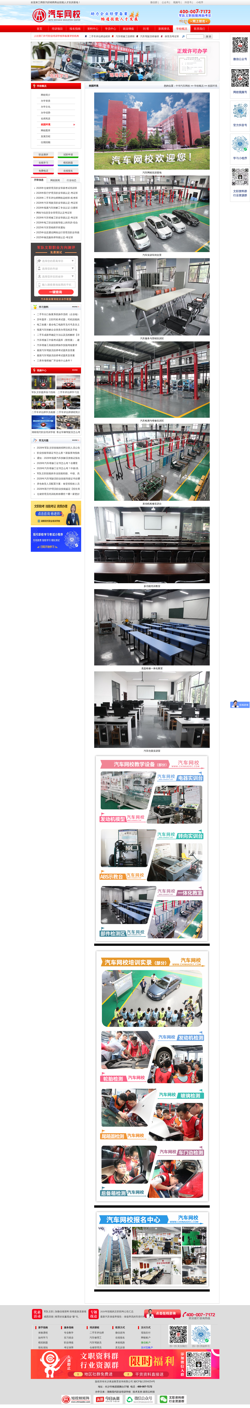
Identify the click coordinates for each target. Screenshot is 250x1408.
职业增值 (68, 1342)
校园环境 (45, 124)
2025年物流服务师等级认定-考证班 (54, 237)
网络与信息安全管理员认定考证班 (54, 212)
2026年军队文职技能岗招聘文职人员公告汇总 (58, 448)
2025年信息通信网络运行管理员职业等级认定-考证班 (58, 233)
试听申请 (68, 154)
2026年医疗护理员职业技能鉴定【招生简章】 (58, 489)
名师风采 (45, 118)
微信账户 (145, 1342)
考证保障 (68, 1347)
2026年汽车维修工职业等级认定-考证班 (57, 217)
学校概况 (181, 28)
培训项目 (57, 28)
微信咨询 (120, 1332)
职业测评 (43, 154)
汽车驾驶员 (96, 1342)
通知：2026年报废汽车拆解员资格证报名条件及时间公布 (58, 459)
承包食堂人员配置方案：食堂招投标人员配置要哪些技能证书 (58, 484)
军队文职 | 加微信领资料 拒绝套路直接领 (65, 1311)
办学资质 (45, 100)
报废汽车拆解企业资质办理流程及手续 (57, 329)
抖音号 (188, 2)
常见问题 (43, 440)
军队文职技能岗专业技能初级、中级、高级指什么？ (58, 474)
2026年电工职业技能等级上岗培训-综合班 (57, 223)
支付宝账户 (147, 1347)
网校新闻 (55, 180)
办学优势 (45, 112)
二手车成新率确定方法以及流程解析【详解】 (58, 335)
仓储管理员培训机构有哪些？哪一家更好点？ (58, 495)
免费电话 (43, 170)
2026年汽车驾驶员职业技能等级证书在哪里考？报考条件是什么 (58, 479)
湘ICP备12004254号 (144, 1381)
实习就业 (68, 1337)
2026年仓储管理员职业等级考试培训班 (56, 188)
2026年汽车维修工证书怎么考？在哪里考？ (57, 464)
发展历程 (45, 136)
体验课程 (43, 1332)
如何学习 (43, 1337)
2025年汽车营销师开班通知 (50, 227)
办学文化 (45, 106)
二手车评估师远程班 (99, 36)
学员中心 (110, 28)
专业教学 (68, 1332)
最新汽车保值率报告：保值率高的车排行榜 (122, 1316)
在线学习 (43, 162)
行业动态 (71, 180)
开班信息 (38, 180)
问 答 (146, 28)
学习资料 (43, 307)
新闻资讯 (163, 28)
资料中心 (92, 28)
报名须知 (43, 1347)
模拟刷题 (68, 162)
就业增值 (128, 28)
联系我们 (199, 28)
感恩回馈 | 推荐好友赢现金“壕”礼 (61, 1316)
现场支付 (145, 1332)
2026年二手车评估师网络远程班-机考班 (57, 198)
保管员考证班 (172, 36)
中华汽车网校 (183, 85)
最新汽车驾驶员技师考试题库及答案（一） (56, 356)
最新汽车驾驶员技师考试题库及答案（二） (56, 351)
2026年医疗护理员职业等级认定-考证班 (57, 193)
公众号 (165, 2)
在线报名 (68, 170)
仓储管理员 (96, 1347)
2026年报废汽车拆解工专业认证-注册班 (57, 207)
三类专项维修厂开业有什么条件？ (54, 360)
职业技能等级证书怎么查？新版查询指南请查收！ (58, 453)
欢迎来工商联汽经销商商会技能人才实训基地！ (56, 2)
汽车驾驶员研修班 (149, 36)
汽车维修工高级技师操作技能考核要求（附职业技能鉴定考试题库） (57, 346)
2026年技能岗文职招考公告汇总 (116, 1311)
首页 (39, 28)
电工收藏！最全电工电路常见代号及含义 (58, 324)
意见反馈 (120, 1347)
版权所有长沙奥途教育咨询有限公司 (114, 1381)
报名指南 (75, 28)
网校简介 (45, 95)
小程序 (199, 2)
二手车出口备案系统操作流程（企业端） (58, 314)
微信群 (153, 2)
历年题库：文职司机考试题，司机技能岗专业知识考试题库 (58, 320)
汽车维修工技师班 (125, 36)
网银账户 (145, 1337)
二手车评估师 (97, 1332)
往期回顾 (45, 142)
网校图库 (45, 130)
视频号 (176, 2)
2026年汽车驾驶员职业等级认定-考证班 (57, 202)
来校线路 (120, 1342)
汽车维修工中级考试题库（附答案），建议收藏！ (58, 341)
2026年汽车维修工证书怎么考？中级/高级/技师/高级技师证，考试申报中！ (57, 469)
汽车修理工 (96, 1337)
